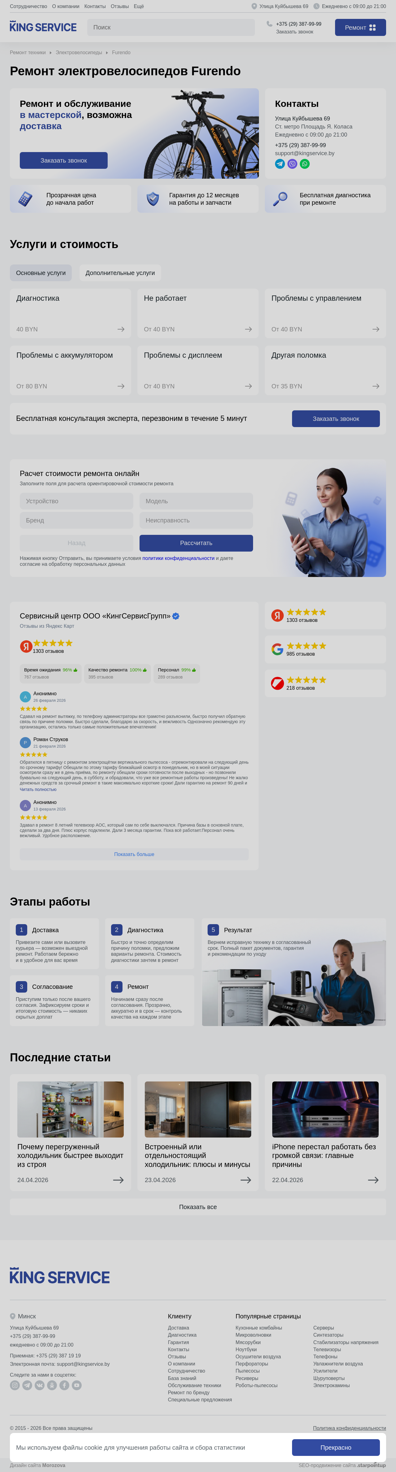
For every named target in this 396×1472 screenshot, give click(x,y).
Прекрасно (336, 1447)
